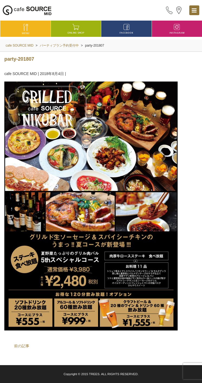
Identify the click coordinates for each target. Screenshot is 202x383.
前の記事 (21, 346)
